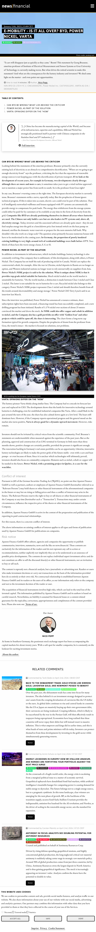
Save (48, 918)
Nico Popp (42, 82)
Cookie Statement (56, 928)
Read (30, 743)
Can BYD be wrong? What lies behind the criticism (36, 105)
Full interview (28, 145)
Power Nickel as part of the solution (29, 108)
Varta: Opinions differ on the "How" (28, 111)
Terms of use (31, 604)
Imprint (35, 928)
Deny (80, 918)
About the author (10, 654)
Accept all (15, 918)
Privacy (43, 928)
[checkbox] (2, 912)
